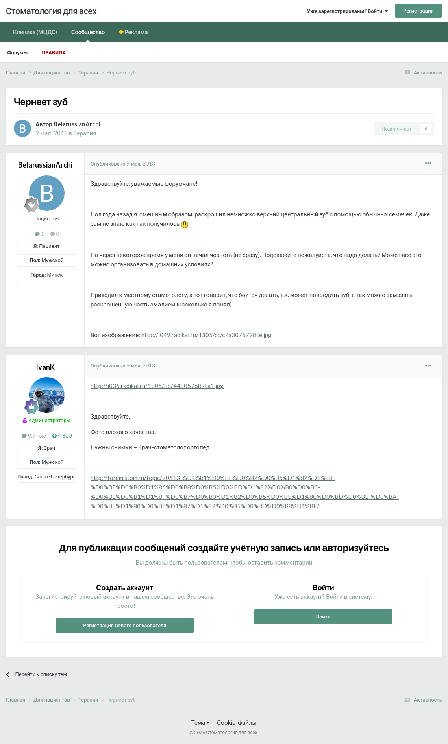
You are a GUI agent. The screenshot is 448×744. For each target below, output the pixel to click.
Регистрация (418, 10)
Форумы (17, 52)
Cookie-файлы (237, 722)
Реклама (136, 31)
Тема (200, 722)
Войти (323, 616)
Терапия (84, 133)
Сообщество (88, 35)
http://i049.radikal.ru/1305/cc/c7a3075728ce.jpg (206, 334)
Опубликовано (123, 164)
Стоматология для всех (51, 11)
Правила (54, 52)
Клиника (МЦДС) (35, 31)
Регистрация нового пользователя (125, 625)
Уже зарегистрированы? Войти (347, 11)
